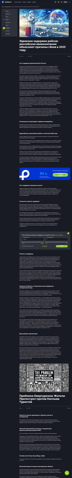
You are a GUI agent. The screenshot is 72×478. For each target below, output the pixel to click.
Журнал (34, 1)
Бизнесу (24, 1)
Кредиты (29, 1)
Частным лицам (18, 1)
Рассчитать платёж (60, 175)
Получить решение (61, 246)
